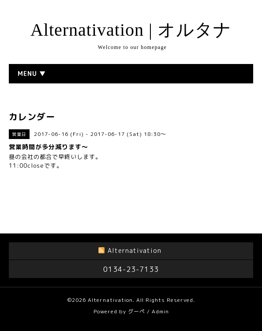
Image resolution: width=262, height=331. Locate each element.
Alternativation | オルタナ (131, 30)
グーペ (136, 311)
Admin (160, 311)
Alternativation (110, 300)
